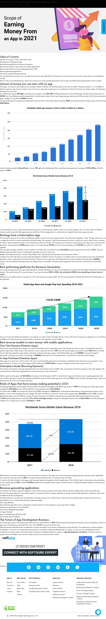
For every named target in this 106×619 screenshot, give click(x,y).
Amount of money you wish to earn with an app (15, 60)
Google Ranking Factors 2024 (38, 588)
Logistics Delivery (58, 582)
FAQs (18, 585)
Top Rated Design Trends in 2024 (39, 591)
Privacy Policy (95, 616)
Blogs (18, 591)
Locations (10, 591)
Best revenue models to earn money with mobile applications (20, 67)
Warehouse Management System (63, 597)
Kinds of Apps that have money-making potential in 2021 (19, 69)
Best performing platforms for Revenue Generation (16, 64)
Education (56, 585)
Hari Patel (26, 5)
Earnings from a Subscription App (11, 62)
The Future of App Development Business (13, 74)
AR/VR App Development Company (87, 587)
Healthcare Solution (59, 594)
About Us (9, 582)
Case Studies (21, 582)
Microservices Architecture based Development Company (86, 603)
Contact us (10, 585)
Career (9, 588)
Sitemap (19, 594)
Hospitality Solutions (59, 591)
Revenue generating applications (10, 71)
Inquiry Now (103, 27)
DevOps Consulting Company (85, 593)
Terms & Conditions (83, 616)
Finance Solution (58, 588)
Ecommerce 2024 (34, 585)
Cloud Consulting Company (84, 590)
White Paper (20, 588)
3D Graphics (33, 582)
